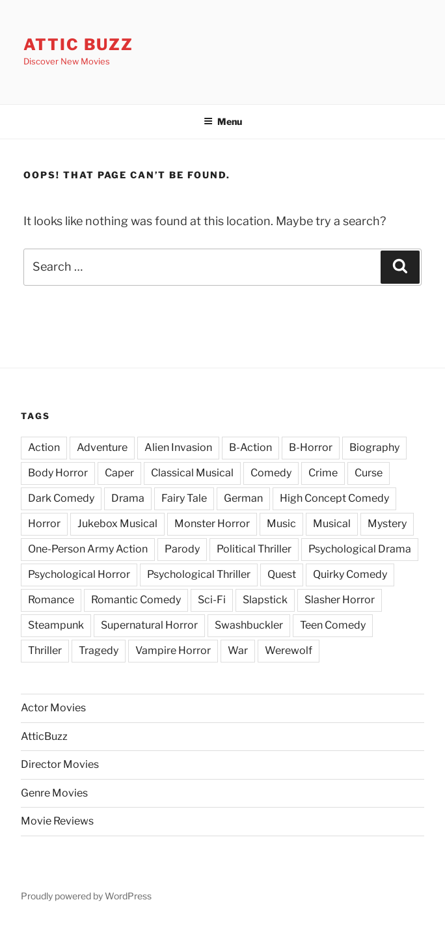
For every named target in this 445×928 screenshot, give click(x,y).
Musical (332, 523)
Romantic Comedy (136, 600)
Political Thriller (254, 549)
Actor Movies (53, 708)
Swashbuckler (249, 625)
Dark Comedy (61, 498)
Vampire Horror (173, 650)
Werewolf (288, 650)
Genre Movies (54, 793)
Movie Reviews (57, 821)
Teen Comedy (333, 625)
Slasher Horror (339, 600)
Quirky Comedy (350, 574)
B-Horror (310, 447)
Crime (323, 473)
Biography (374, 447)
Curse (369, 473)
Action (44, 447)
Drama (127, 498)
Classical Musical (192, 473)
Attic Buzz (78, 44)
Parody (182, 549)
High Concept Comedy (334, 498)
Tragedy (98, 650)
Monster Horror (212, 523)
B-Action (250, 447)
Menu (223, 121)
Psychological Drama (359, 549)
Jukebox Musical (117, 523)
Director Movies (60, 764)
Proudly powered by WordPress (86, 895)
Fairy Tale (184, 498)
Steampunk (56, 625)
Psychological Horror (79, 574)
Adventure (102, 447)
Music (281, 523)
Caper (119, 473)
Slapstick (265, 600)
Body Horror (58, 473)
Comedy (270, 473)
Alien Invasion (178, 447)
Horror (44, 523)
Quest (281, 574)
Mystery (387, 523)
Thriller (45, 650)
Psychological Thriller (198, 574)
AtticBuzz (44, 736)
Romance (51, 600)
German (243, 498)
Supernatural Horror (149, 625)
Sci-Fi (212, 600)
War (238, 650)
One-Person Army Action (88, 549)
